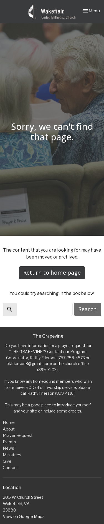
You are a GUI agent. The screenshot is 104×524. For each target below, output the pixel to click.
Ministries (12, 454)
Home (9, 422)
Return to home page (52, 272)
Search (87, 309)
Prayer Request (18, 435)
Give (7, 461)
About (9, 429)
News (8, 448)
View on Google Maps (24, 516)
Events (9, 441)
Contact (10, 467)
